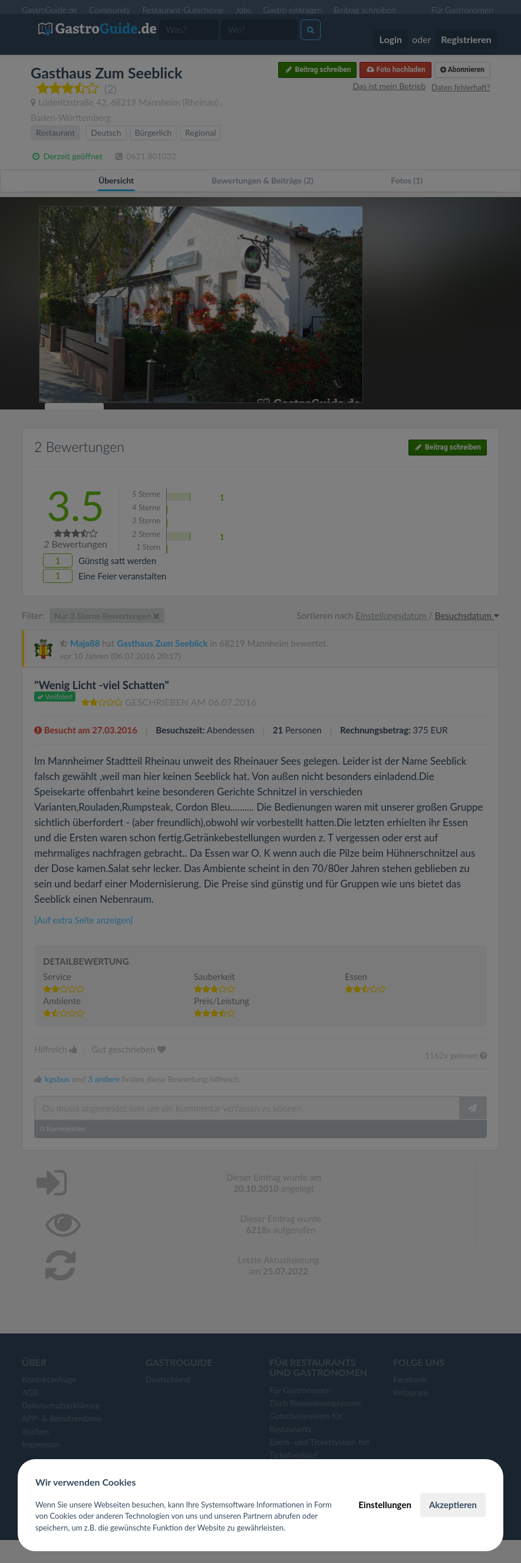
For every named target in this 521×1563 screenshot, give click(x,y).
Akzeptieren (453, 1504)
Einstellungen (384, 1504)
